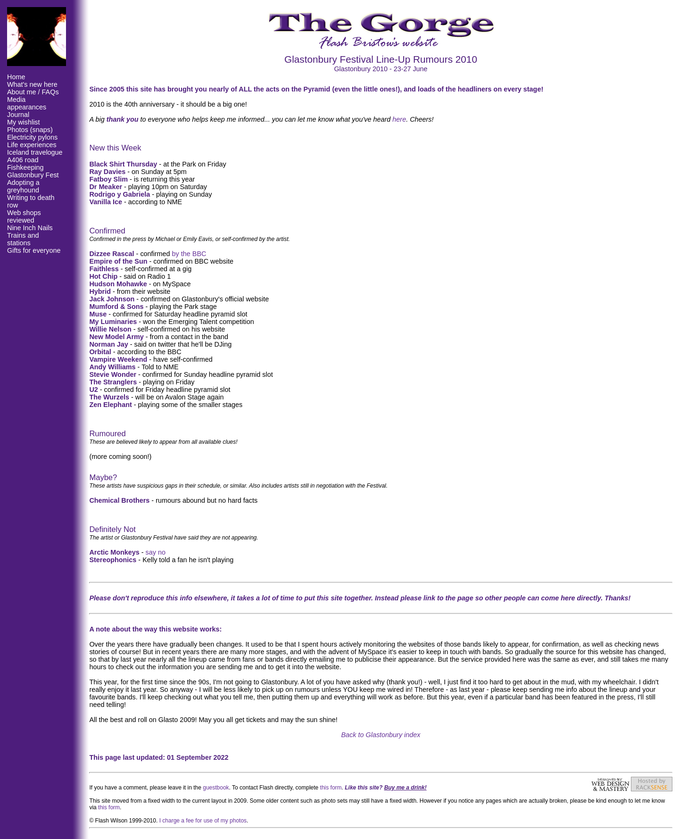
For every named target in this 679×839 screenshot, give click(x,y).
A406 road (22, 160)
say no (156, 552)
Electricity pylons (32, 137)
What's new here (32, 84)
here (399, 119)
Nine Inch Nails (30, 228)
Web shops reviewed (24, 216)
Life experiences (32, 145)
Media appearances (26, 103)
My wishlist (23, 122)
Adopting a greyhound (23, 186)
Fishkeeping (25, 167)
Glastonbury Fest (33, 175)
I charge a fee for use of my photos (203, 820)
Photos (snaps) (30, 129)
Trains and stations (23, 239)
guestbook (216, 787)
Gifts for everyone (34, 250)
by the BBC (189, 254)
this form (331, 787)
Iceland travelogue (35, 152)
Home (16, 77)
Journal (18, 114)
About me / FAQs (33, 92)
